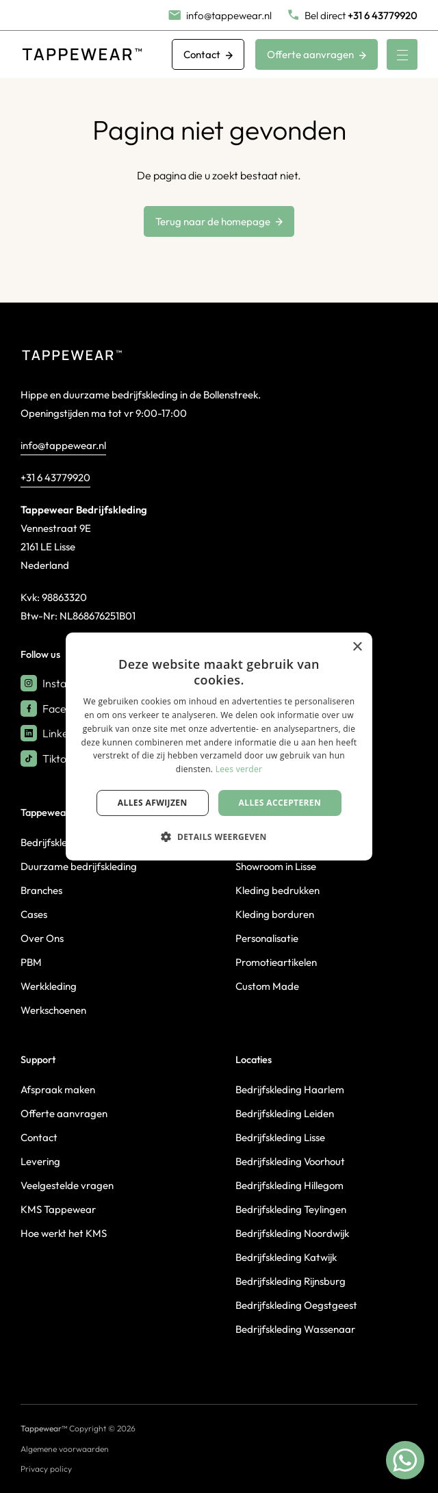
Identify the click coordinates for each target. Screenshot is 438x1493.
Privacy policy (46, 1469)
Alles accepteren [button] (280, 802)
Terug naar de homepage (219, 221)
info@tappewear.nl (63, 445)
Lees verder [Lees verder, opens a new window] (239, 769)
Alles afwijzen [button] (153, 802)
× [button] (357, 647)
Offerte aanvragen (316, 54)
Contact (208, 54)
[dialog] (219, 747)
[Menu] (402, 54)
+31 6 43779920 (55, 477)
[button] (218, 836)
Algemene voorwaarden (65, 1449)
